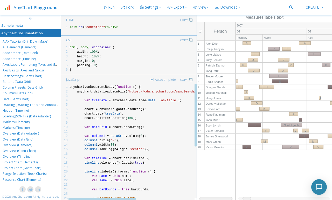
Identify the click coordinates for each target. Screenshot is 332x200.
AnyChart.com (22, 196)
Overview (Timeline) (17, 156)
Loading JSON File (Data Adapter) (27, 116)
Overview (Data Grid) (18, 139)
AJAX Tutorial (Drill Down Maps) (25, 41)
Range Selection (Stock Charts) (24, 173)
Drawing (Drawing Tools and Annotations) (33, 105)
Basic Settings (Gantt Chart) (22, 76)
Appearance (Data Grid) (20, 53)
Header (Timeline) (16, 110)
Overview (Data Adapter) (21, 133)
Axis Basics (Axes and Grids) (23, 70)
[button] (201, 7)
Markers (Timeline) (16, 127)
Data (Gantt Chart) (16, 99)
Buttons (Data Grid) (17, 81)
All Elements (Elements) (19, 47)
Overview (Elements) (17, 145)
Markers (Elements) (16, 122)
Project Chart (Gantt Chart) (22, 168)
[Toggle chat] (319, 187)
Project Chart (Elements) (20, 162)
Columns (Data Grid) (17, 93)
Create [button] (315, 7)
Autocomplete (165, 79)
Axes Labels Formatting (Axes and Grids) (32, 64)
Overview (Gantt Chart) (19, 151)
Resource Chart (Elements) (22, 179)
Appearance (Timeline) (19, 59)
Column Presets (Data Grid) (23, 87)
